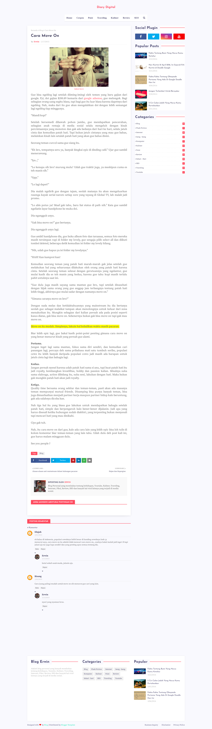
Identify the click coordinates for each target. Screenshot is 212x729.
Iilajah (38, 532)
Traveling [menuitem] (102, 18)
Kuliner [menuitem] (115, 18)
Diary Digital (106, 7)
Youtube (160, 172)
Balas (37, 549)
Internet (160, 132)
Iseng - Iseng (160, 137)
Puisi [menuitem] (90, 18)
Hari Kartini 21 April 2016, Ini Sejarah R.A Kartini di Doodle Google (166, 66)
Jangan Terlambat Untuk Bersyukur (164, 91)
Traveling (160, 168)
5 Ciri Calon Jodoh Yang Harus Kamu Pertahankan (165, 104)
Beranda (34, 30)
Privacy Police (179, 725)
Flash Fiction (160, 128)
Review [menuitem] (126, 18)
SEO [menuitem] (136, 18)
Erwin (36, 41)
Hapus (43, 549)
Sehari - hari (160, 159)
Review (160, 154)
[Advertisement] (54, 699)
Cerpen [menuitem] (80, 18)
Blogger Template (68, 725)
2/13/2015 (45, 559)
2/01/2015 (38, 535)
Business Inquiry (151, 725)
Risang (38, 576)
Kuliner (160, 146)
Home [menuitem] (69, 18)
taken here (79, 89)
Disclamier (166, 725)
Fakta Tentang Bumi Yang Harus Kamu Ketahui (166, 54)
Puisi (160, 150)
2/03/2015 (38, 579)
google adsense (93, 98)
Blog (41, 30)
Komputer (160, 141)
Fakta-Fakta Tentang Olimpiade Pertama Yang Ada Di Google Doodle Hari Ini (165, 79)
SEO (160, 163)
